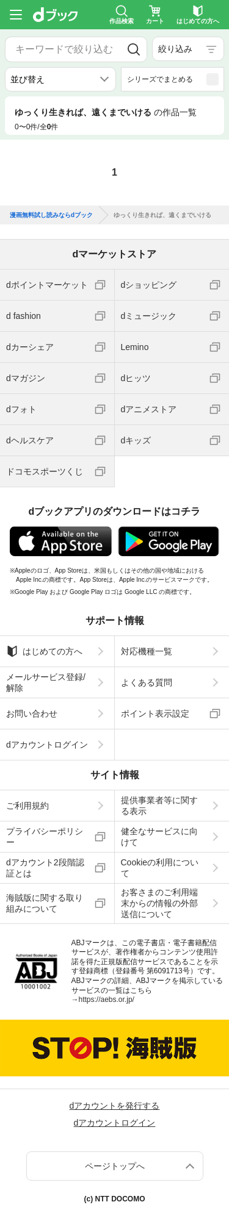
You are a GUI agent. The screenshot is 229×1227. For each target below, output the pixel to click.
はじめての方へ (44, 651)
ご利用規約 (27, 805)
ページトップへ (115, 1166)
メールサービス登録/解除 (45, 682)
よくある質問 (146, 682)
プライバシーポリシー (44, 836)
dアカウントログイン (47, 744)
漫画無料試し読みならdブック (51, 215)
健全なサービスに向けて (159, 836)
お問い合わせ (31, 713)
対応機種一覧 (146, 651)
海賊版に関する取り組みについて (44, 903)
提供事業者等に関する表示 (159, 805)
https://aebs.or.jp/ (106, 999)
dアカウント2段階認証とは (45, 867)
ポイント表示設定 (155, 713)
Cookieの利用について (160, 867)
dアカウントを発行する (115, 1106)
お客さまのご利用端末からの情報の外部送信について (159, 903)
